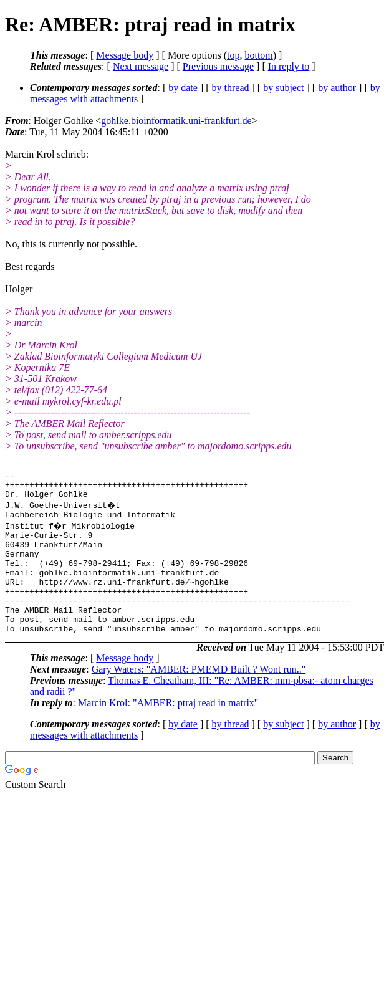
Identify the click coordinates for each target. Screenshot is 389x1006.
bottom (258, 55)
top (233, 55)
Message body (124, 55)
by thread (230, 87)
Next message (140, 66)
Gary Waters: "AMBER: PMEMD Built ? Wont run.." (199, 697)
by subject (283, 87)
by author (337, 87)
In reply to (289, 66)
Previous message (218, 66)
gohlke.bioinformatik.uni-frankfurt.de (176, 120)
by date (183, 87)
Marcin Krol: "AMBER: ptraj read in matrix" (168, 731)
